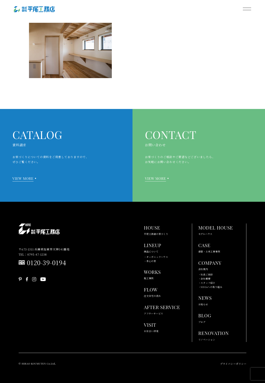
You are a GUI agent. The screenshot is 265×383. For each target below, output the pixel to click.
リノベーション (213, 335)
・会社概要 (204, 278)
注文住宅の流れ (152, 291)
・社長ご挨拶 (205, 274)
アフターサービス (162, 309)
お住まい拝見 (151, 327)
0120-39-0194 (46, 262)
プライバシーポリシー (233, 363)
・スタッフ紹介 (206, 282)
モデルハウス (215, 230)
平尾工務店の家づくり (156, 230)
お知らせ (205, 300)
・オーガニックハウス (156, 257)
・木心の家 (150, 261)
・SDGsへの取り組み (210, 287)
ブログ (204, 317)
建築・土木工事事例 (209, 247)
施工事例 (152, 274)
